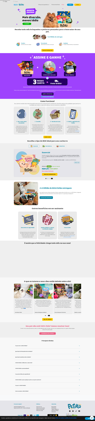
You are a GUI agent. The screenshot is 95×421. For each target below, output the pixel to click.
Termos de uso (39, 406)
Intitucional (53, 411)
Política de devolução (40, 409)
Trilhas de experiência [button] (43, 4)
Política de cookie (39, 410)
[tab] (47, 345)
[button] (52, 178)
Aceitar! (90, 418)
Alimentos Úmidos (54, 410)
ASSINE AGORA (47, 137)
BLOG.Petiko (53, 406)
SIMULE (77, 4)
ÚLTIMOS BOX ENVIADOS (46, 197)
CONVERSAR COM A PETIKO (47, 333)
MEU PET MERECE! (48, 319)
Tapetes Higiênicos (55, 409)
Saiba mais (77, 162)
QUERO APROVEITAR (47, 93)
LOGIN (70, 4)
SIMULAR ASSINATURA (47, 50)
